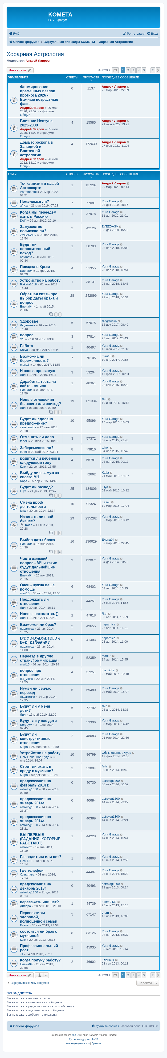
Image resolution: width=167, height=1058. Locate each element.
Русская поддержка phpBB (83, 1039)
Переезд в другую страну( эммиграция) (39, 658)
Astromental (28, 192)
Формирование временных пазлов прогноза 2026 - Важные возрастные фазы (39, 95)
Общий (25, 115)
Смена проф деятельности (33, 504)
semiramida (28, 427)
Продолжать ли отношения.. (34, 601)
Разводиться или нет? (40, 857)
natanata (26, 257)
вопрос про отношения (30, 673)
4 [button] (138, 70)
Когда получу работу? (40, 960)
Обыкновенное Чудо (34, 757)
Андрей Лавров (37, 60)
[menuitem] (14, 33)
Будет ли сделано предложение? (36, 421)
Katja (23, 481)
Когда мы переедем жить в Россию (38, 214)
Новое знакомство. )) (39, 614)
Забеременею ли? (36, 448)
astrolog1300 (29, 789)
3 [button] (133, 70)
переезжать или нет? (39, 902)
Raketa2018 (28, 284)
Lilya (23, 491)
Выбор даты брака (37, 540)
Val (22, 339)
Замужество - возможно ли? (33, 229)
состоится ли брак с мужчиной (38, 933)
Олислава (27, 874)
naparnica (27, 628)
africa (24, 205)
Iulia (23, 510)
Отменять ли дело (37, 437)
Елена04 (26, 270)
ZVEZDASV (28, 235)
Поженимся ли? (34, 201)
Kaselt (106, 502)
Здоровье (29, 321)
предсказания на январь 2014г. (35, 801)
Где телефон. (32, 870)
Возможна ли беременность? (34, 358)
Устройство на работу (40, 280)
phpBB (75, 1035)
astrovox (26, 847)
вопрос (26, 335)
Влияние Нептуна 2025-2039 (36, 123)
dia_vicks (26, 679)
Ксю (23, 466)
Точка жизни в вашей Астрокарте (39, 186)
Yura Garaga (110, 201)
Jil (21, 954)
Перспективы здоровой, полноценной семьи (38, 917)
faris (105, 766)
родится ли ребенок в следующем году (40, 460)
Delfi (23, 220)
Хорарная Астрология (35, 54)
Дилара (25, 906)
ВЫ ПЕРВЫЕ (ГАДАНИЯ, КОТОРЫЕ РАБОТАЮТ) (40, 839)
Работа (26, 346)
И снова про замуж (37, 371)
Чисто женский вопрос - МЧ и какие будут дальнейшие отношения (38, 565)
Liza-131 (26, 861)
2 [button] (128, 70)
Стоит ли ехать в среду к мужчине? (36, 769)
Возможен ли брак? (38, 625)
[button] (115, 70)
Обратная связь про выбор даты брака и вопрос (39, 298)
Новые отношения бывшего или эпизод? (40, 401)
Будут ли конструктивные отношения (35, 738)
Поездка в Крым (35, 267)
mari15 (24, 364)
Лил (23, 375)
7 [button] (153, 70)
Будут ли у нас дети (38, 721)
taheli (24, 441)
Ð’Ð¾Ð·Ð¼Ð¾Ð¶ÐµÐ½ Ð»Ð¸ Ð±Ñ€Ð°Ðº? (40, 640)
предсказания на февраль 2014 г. (35, 783)
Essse (24, 925)
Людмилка (27, 325)
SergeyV (26, 724)
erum (105, 912)
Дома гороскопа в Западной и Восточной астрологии (36, 148)
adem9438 (109, 902)
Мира (24, 747)
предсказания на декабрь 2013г (35, 886)
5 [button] (144, 70)
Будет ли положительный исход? (35, 249)
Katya (24, 350)
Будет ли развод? (36, 487)
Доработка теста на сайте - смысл (38, 384)
